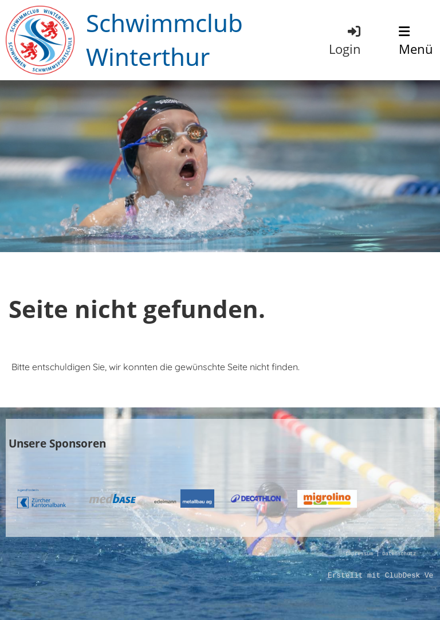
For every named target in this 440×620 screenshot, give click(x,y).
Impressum (359, 554)
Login (345, 40)
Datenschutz (399, 554)
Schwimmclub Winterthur (164, 39)
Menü (416, 41)
